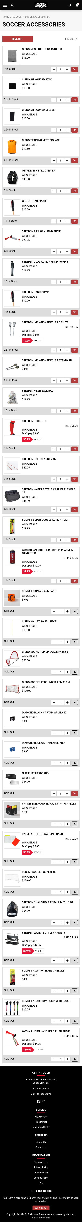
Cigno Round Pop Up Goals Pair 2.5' (45, 651)
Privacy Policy (41, 1167)
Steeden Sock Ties (34, 421)
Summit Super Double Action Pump (45, 519)
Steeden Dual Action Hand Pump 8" (45, 261)
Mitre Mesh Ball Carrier (38, 170)
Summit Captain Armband (39, 591)
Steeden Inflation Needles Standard (47, 360)
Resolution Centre (41, 1127)
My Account (41, 1116)
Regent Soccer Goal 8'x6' (39, 872)
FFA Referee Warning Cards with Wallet (49, 803)
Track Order (41, 1122)
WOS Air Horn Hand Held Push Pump (46, 1031)
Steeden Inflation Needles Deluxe (45, 322)
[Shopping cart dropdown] (76, 5)
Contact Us (41, 1147)
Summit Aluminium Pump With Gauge (46, 1001)
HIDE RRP (17, 38)
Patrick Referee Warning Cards (43, 834)
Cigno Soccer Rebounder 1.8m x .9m (46, 682)
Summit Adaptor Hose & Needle (43, 970)
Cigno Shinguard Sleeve (38, 109)
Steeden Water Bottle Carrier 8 (44, 932)
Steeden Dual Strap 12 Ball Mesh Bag (47, 902)
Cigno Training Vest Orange (41, 140)
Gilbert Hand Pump (35, 201)
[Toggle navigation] (5, 5)
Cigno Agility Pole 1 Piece (39, 621)
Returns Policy (41, 1172)
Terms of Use (41, 1162)
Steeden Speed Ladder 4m (39, 459)
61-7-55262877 (41, 1088)
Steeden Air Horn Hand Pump (41, 231)
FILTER (71, 39)
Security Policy (41, 1177)
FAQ (41, 1183)
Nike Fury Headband (35, 773)
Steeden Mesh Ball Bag (37, 390)
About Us (41, 1142)
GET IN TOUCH (41, 1208)
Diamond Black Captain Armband (44, 712)
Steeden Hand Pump (35, 292)
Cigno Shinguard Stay (37, 79)
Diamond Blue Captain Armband (43, 742)
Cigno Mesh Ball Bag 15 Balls (42, 49)
